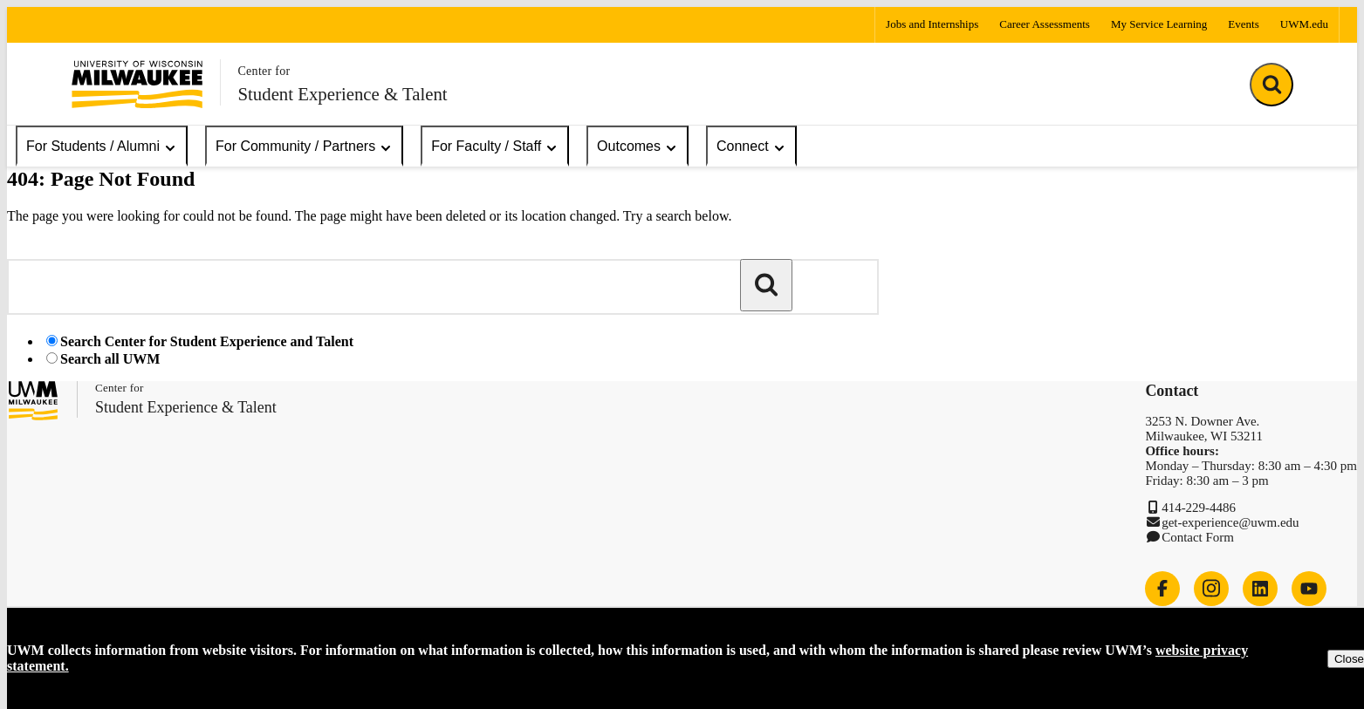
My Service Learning (1159, 24)
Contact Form (1198, 537)
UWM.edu (1304, 24)
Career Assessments (1044, 24)
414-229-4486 (1199, 508)
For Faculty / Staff (495, 147)
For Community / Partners (304, 147)
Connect (751, 147)
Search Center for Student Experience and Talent (206, 341)
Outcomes (637, 147)
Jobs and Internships (932, 24)
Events (1243, 24)
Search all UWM (110, 358)
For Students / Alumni (101, 147)
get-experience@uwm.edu (1230, 522)
